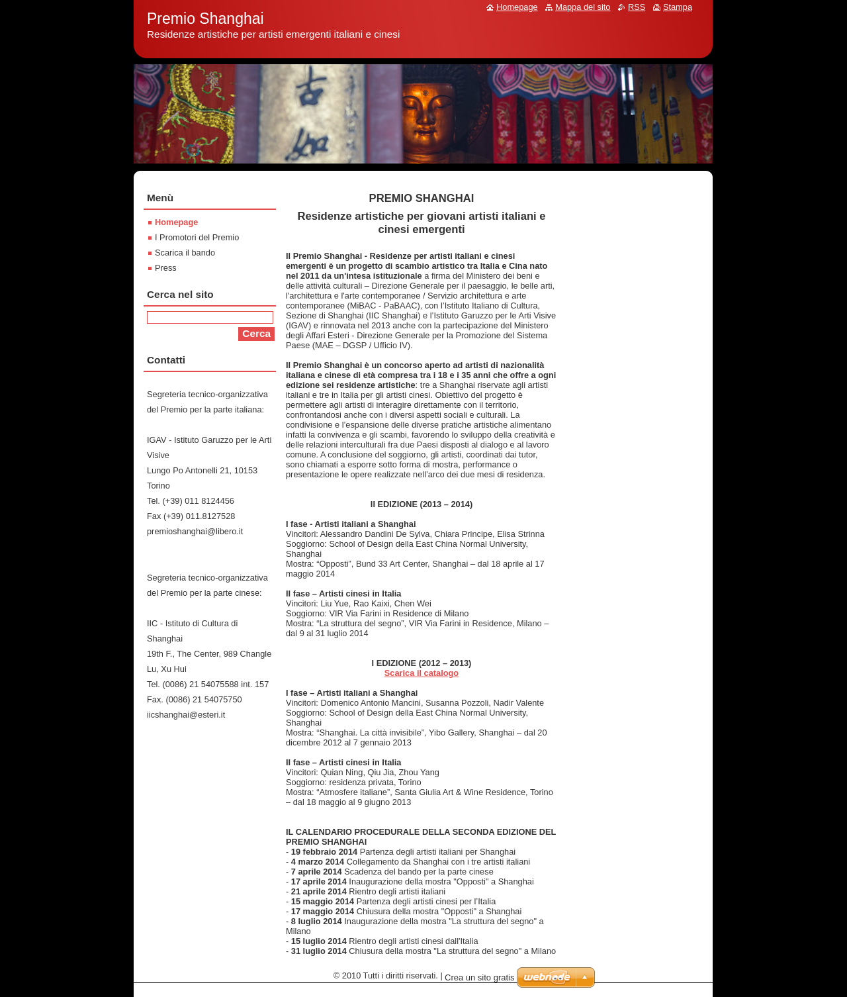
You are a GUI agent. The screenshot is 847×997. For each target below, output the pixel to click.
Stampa (677, 7)
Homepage (176, 222)
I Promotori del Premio (197, 237)
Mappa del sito (582, 7)
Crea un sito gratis (480, 977)
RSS (636, 7)
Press (166, 268)
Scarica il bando (185, 253)
